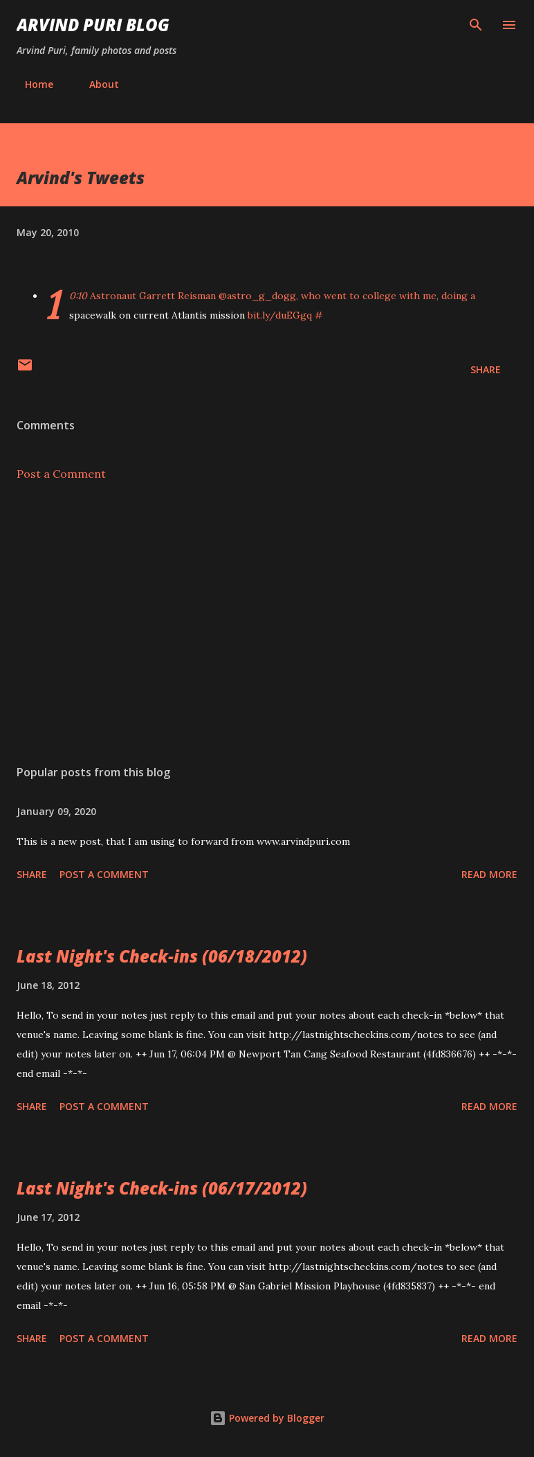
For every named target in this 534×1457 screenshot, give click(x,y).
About (96, 84)
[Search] (476, 25)
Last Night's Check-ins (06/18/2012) (162, 956)
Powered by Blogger (267, 1417)
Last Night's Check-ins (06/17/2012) (162, 1188)
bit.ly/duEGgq (280, 315)
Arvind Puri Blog (93, 24)
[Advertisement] (267, 623)
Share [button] (485, 369)
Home (31, 84)
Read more (489, 874)
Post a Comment (61, 474)
